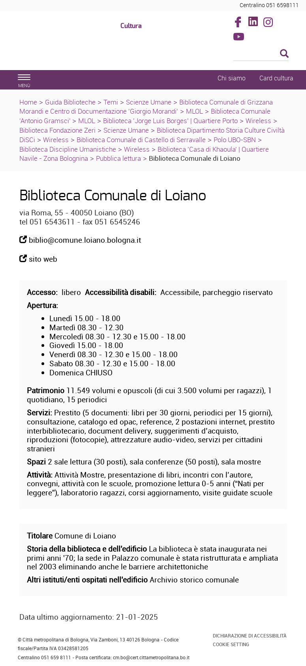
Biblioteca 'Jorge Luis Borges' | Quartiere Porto (170, 120)
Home (28, 102)
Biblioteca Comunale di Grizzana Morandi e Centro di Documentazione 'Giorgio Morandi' (146, 106)
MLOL (194, 111)
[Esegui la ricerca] (284, 54)
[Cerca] (261, 54)
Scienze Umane (148, 102)
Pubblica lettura (118, 158)
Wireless (258, 120)
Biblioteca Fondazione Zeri (57, 130)
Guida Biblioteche (70, 102)
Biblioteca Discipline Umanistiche (67, 149)
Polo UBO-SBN (235, 139)
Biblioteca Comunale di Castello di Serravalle (141, 139)
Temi (110, 102)
